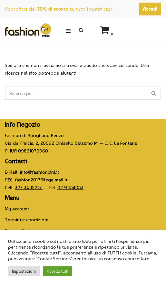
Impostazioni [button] (24, 271)
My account (17, 209)
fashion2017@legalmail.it (41, 180)
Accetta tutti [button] (57, 271)
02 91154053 (70, 187)
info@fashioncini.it (39, 172)
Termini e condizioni (26, 220)
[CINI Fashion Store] (28, 30)
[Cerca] (81, 30)
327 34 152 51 (29, 187)
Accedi (150, 9)
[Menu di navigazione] (68, 30)
